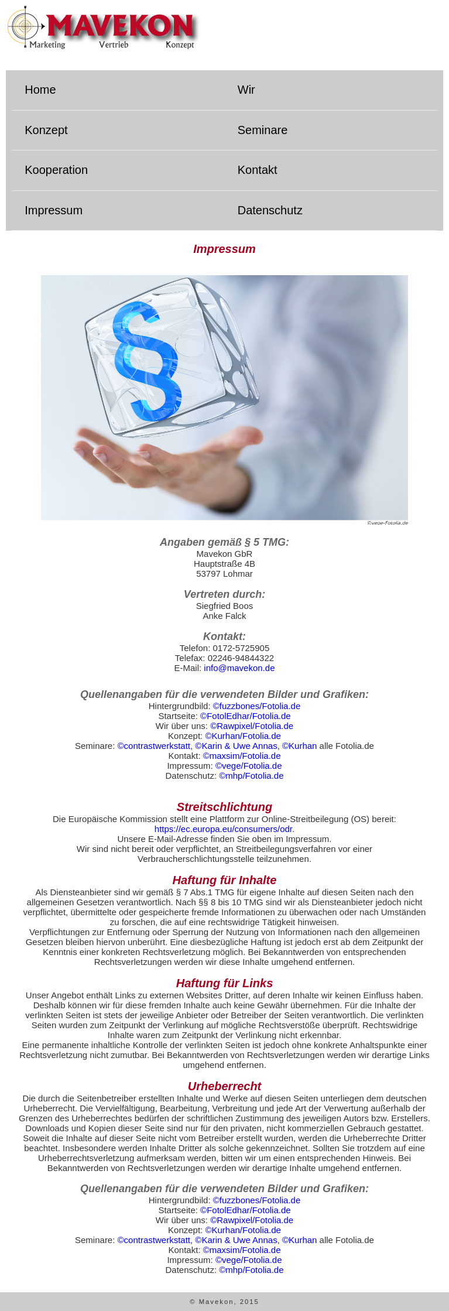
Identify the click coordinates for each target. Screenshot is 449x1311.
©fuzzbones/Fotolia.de (256, 706)
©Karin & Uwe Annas (236, 746)
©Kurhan (299, 746)
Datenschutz (270, 210)
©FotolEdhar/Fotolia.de (245, 716)
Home (40, 89)
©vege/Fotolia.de (248, 766)
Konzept (46, 130)
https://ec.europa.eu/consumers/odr (223, 829)
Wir (246, 89)
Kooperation (56, 169)
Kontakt (257, 169)
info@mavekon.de (239, 668)
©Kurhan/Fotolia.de (242, 736)
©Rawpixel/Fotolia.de (251, 726)
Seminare (263, 130)
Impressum (54, 210)
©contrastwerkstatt (154, 746)
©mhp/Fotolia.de (251, 776)
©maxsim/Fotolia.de (242, 756)
